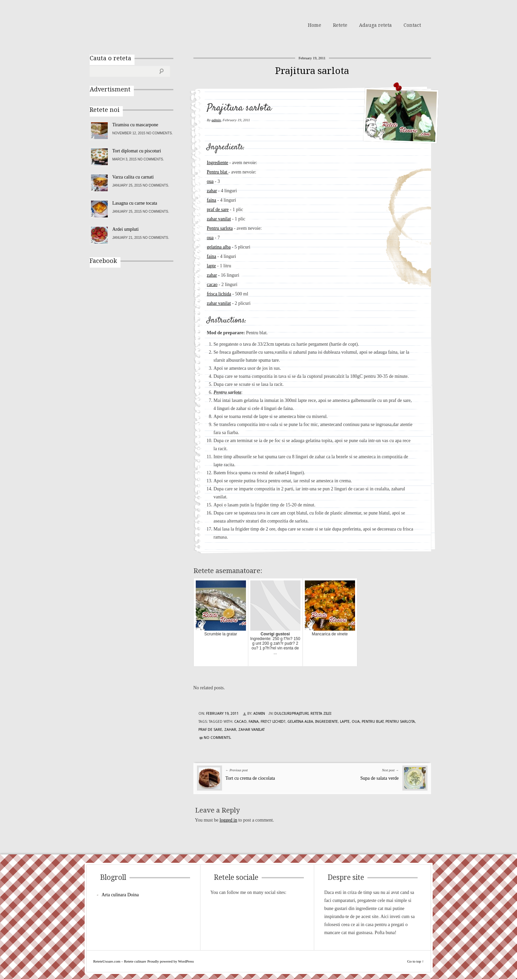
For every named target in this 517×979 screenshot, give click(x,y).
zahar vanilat (219, 218)
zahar (212, 190)
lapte (211, 265)
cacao (212, 284)
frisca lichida (219, 293)
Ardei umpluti (125, 229)
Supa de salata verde (379, 778)
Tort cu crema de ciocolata (250, 778)
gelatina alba (219, 247)
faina (211, 200)
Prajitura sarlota (312, 70)
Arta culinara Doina (120, 894)
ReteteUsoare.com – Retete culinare (138, 24)
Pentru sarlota (220, 228)
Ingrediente (217, 162)
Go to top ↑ (415, 961)
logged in (228, 820)
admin (216, 120)
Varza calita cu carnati (133, 177)
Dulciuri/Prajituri (291, 713)
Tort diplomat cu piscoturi (136, 150)
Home (314, 25)
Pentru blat (218, 171)
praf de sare (218, 209)
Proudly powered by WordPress (170, 961)
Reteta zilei (321, 713)
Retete (340, 25)
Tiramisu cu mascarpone (135, 124)
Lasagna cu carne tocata (134, 203)
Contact (412, 25)
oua (210, 181)
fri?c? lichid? (273, 721)
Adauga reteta (375, 25)
